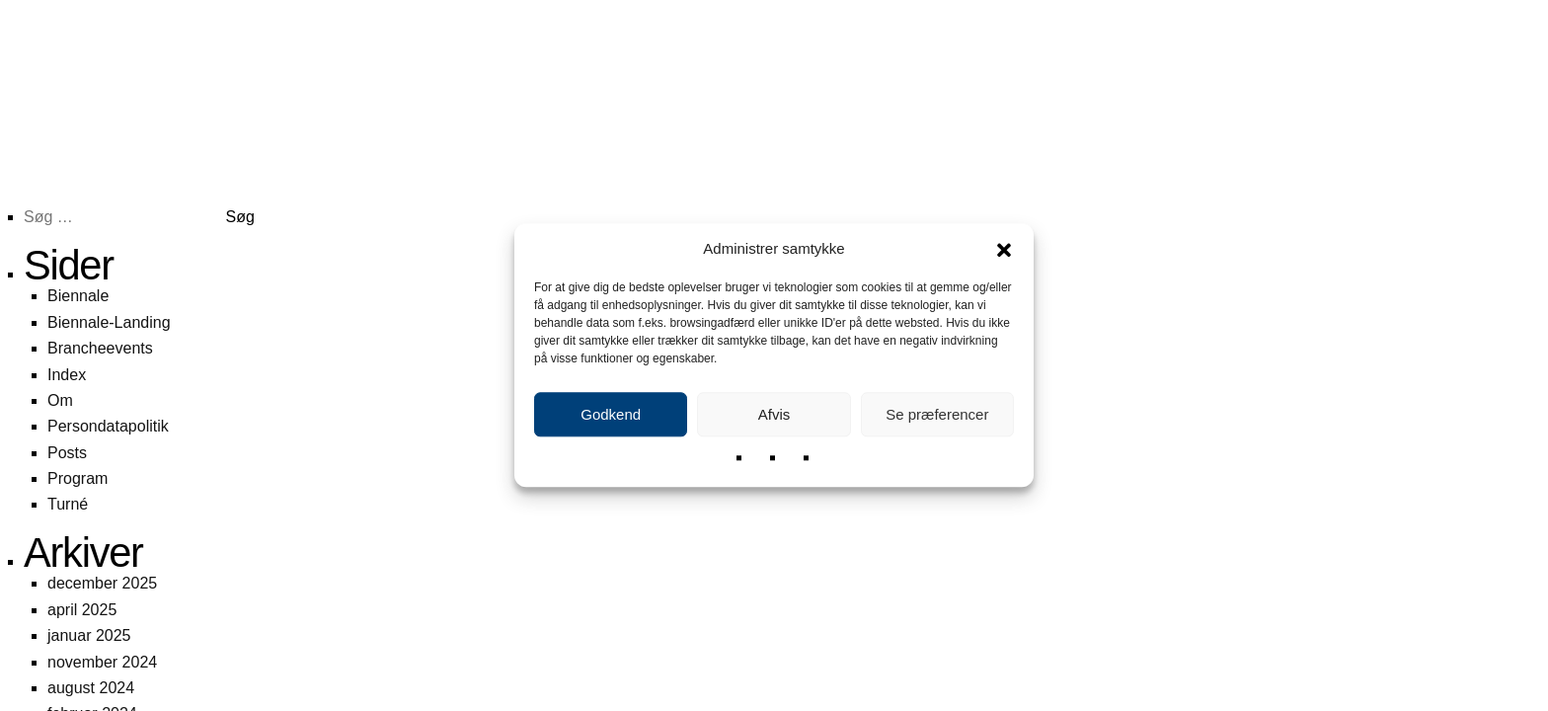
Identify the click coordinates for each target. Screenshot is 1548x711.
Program (77, 478)
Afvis (774, 414)
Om (60, 400)
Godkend (610, 414)
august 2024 (90, 687)
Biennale (78, 295)
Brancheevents (100, 348)
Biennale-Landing (109, 322)
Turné (67, 504)
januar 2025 (89, 635)
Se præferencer (937, 414)
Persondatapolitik (108, 426)
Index (66, 374)
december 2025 (102, 583)
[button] (1004, 249)
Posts (67, 452)
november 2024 (102, 662)
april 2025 (81, 609)
